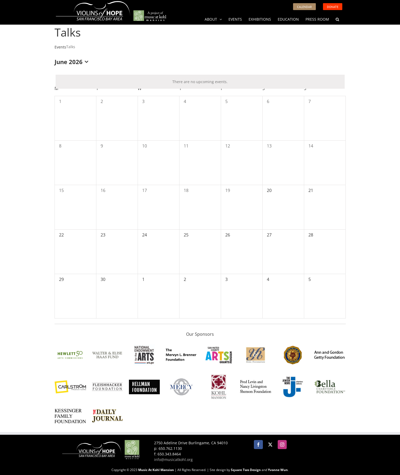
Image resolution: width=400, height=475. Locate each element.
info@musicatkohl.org (173, 459)
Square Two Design (246, 470)
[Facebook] (258, 444)
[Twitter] (270, 444)
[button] (337, 19)
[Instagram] (282, 444)
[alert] (200, 82)
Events (60, 47)
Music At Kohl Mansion (156, 470)
